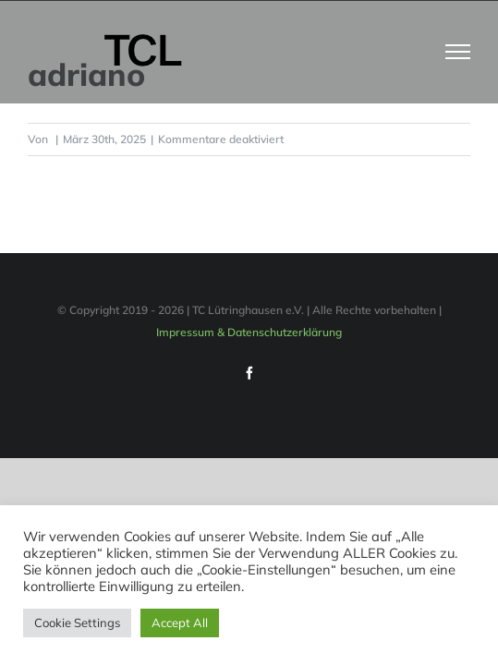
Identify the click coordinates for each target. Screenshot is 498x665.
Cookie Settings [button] (77, 622)
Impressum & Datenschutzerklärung (249, 378)
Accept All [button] (180, 622)
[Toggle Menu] (458, 51)
